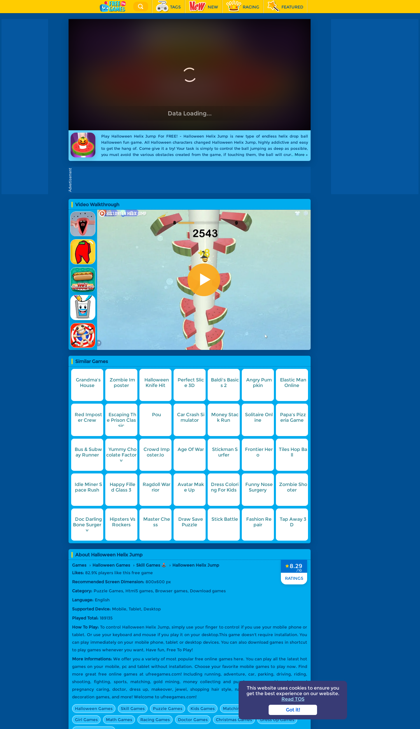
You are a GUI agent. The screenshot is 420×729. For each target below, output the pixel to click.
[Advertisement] (191, 180)
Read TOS (292, 699)
